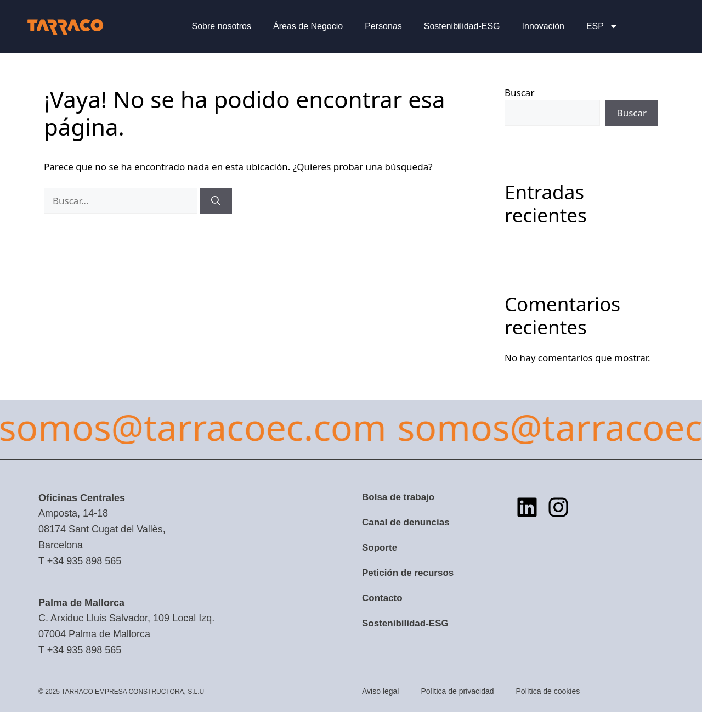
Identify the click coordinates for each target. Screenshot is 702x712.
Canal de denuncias (406, 522)
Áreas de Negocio (308, 26)
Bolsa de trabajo (398, 497)
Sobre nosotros (221, 26)
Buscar (519, 92)
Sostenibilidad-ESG (462, 26)
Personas (383, 26)
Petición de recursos (408, 573)
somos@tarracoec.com (426, 426)
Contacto (382, 598)
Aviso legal (380, 691)
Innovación (543, 26)
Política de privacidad (457, 691)
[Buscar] (216, 201)
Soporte (379, 547)
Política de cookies (548, 691)
